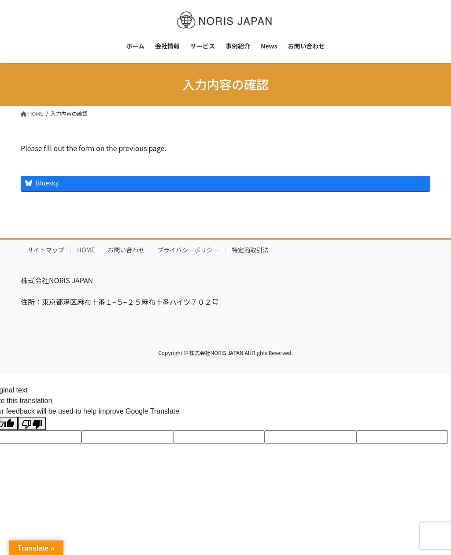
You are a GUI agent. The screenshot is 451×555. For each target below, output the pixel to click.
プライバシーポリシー (188, 249)
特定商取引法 (250, 249)
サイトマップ (45, 249)
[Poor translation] (32, 423)
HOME (86, 249)
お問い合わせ (125, 249)
